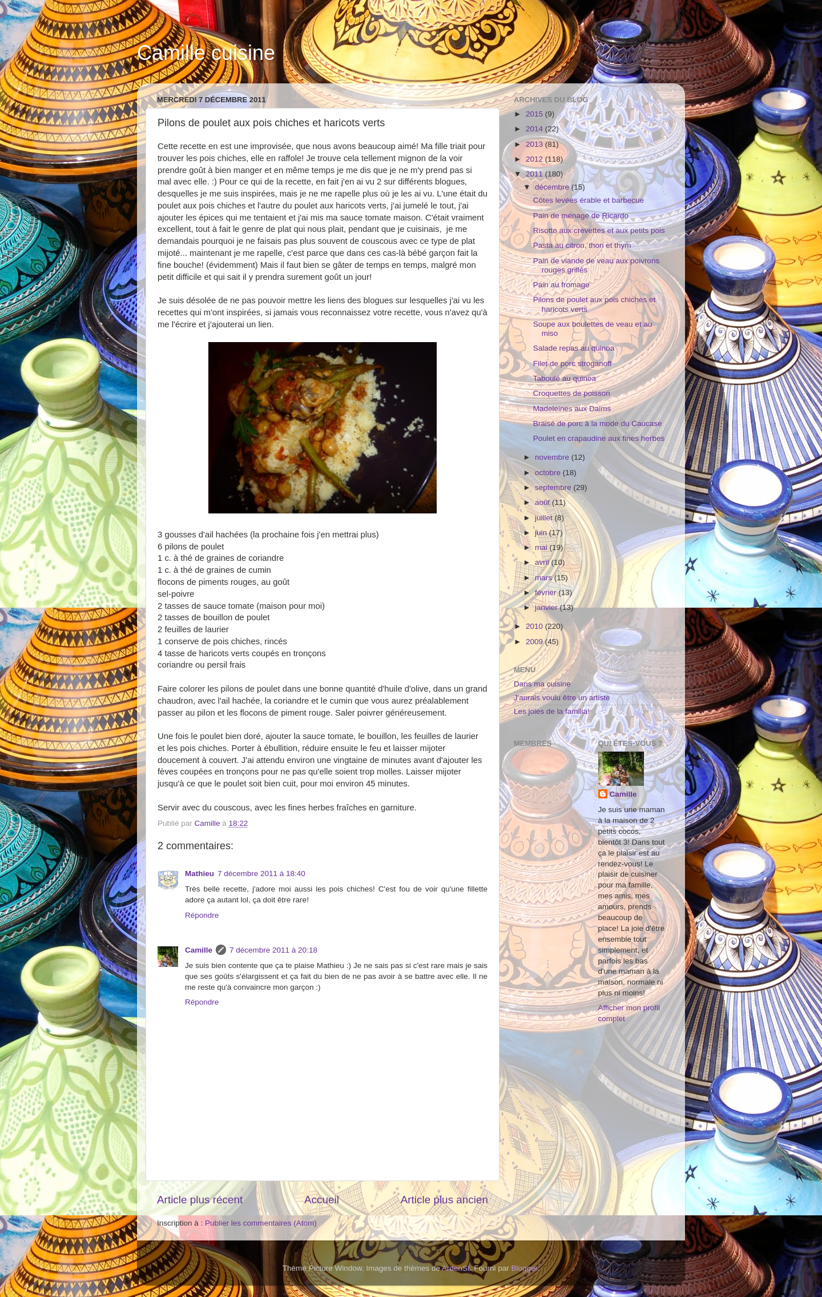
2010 (535, 626)
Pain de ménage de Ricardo (580, 215)
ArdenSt (456, 1268)
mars (544, 577)
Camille (198, 950)
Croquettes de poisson (571, 393)
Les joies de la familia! (552, 711)
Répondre (202, 915)
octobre (549, 472)
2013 (535, 144)
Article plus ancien (444, 1200)
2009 (535, 641)
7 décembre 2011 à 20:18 (273, 950)
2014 (535, 129)
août (543, 502)
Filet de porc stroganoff (572, 363)
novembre (553, 457)
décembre (553, 187)
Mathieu (199, 873)
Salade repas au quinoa (574, 348)
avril (543, 562)
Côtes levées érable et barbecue (588, 200)
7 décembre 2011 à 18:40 (261, 873)
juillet (545, 517)
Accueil (321, 1200)
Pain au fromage (561, 284)
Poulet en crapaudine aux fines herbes (598, 438)
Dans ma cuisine (542, 684)
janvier (547, 607)
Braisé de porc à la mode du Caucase (597, 423)
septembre (554, 487)
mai (542, 547)
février (546, 592)
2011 (535, 174)
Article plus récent (200, 1200)
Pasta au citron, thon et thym (582, 245)
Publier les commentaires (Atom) (261, 1223)
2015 (535, 114)
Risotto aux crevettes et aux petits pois (599, 230)
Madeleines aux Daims (572, 408)
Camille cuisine (206, 53)
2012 (535, 159)
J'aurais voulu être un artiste (562, 697)
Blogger (524, 1268)
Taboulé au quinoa (564, 378)
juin (542, 532)
